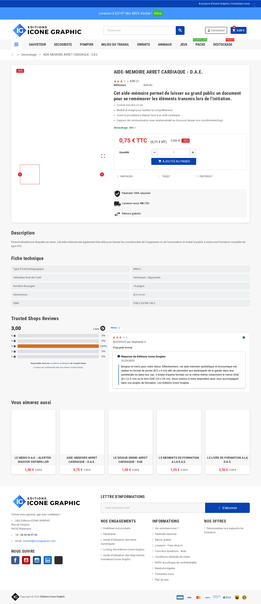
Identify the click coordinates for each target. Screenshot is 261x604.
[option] (33, 442)
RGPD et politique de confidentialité (176, 562)
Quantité (124, 152)
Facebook (15, 560)
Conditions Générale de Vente (172, 556)
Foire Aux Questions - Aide (170, 551)
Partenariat (109, 534)
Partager (125, 176)
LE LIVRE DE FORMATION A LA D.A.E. (227, 459)
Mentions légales (165, 568)
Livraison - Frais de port (168, 545)
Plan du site (161, 579)
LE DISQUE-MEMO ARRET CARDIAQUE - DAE (130, 459)
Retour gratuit (163, 539)
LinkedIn (48, 560)
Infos (157, 13)
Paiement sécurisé (165, 534)
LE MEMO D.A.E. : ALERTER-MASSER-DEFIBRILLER (33, 459)
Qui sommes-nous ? (167, 528)
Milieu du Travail (115, 44)
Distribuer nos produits (116, 528)
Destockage (223, 42)
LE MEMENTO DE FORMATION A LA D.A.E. (179, 459)
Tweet (164, 176)
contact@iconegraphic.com (39, 540)
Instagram (37, 560)
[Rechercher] (143, 30)
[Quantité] (174, 152)
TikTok (58, 560)
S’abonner (227, 508)
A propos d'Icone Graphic (214, 3)
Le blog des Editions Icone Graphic (123, 549)
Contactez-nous (240, 3)
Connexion (216, 30)
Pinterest (204, 176)
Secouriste (63, 44)
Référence (120, 85)
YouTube (26, 560)
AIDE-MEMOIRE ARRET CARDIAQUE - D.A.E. (81, 459)
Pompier (86, 44)
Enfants (143, 44)
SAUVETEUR (37, 44)
